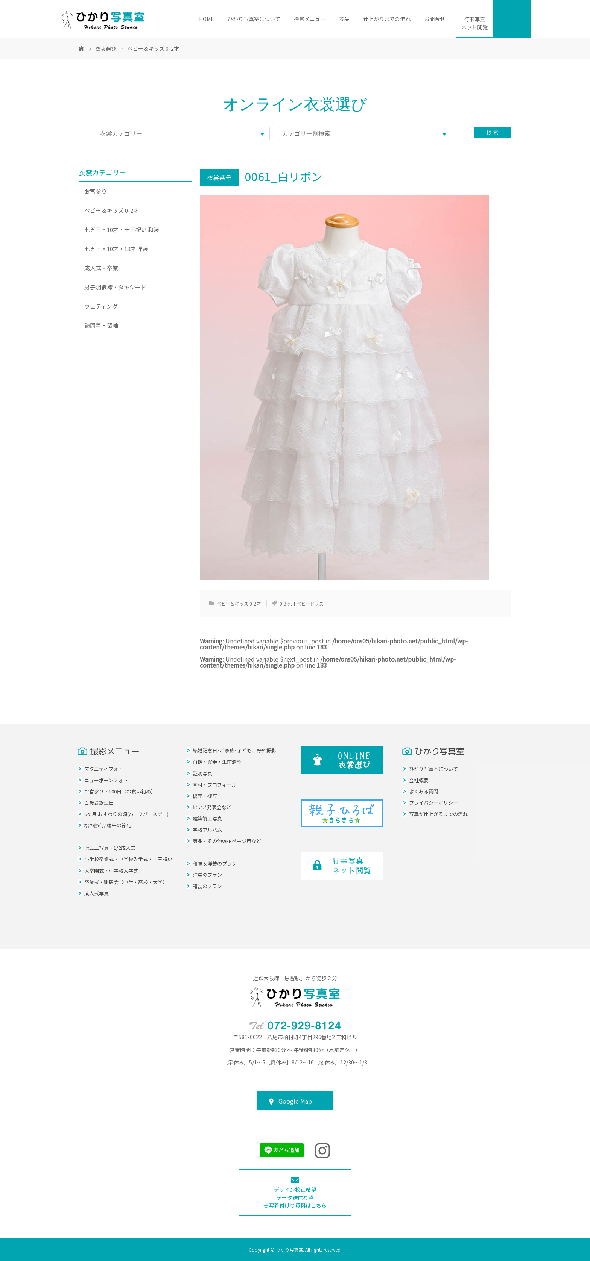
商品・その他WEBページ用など (227, 841)
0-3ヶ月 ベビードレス (302, 603)
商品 (344, 19)
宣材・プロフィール (215, 784)
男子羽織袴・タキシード (115, 287)
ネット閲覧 (474, 23)
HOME (206, 19)
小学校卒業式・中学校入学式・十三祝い (128, 859)
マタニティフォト (103, 768)
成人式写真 (96, 893)
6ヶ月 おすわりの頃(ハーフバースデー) (126, 813)
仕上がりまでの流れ (387, 19)
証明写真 (202, 773)
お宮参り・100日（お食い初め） (120, 791)
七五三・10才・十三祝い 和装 (121, 229)
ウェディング (101, 306)
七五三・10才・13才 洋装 (116, 249)
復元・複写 (205, 795)
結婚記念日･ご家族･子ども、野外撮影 (234, 750)
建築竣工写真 (207, 818)
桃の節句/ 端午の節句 (107, 825)
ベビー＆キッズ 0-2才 (239, 603)
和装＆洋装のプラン (215, 863)
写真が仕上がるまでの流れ (438, 813)
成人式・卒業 (101, 268)
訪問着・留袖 (101, 325)
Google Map (295, 1100)
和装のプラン (207, 886)
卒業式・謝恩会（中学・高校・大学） (125, 882)
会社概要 (419, 780)
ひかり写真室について (254, 19)
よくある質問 (423, 791)
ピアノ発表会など (212, 807)
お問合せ (434, 19)
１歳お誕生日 (99, 802)
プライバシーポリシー (433, 802)
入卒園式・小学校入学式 (111, 870)
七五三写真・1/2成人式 (109, 847)
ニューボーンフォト (106, 780)
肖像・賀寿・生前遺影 (217, 761)
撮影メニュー (309, 19)
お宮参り (95, 191)
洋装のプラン (207, 874)
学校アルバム (207, 829)
